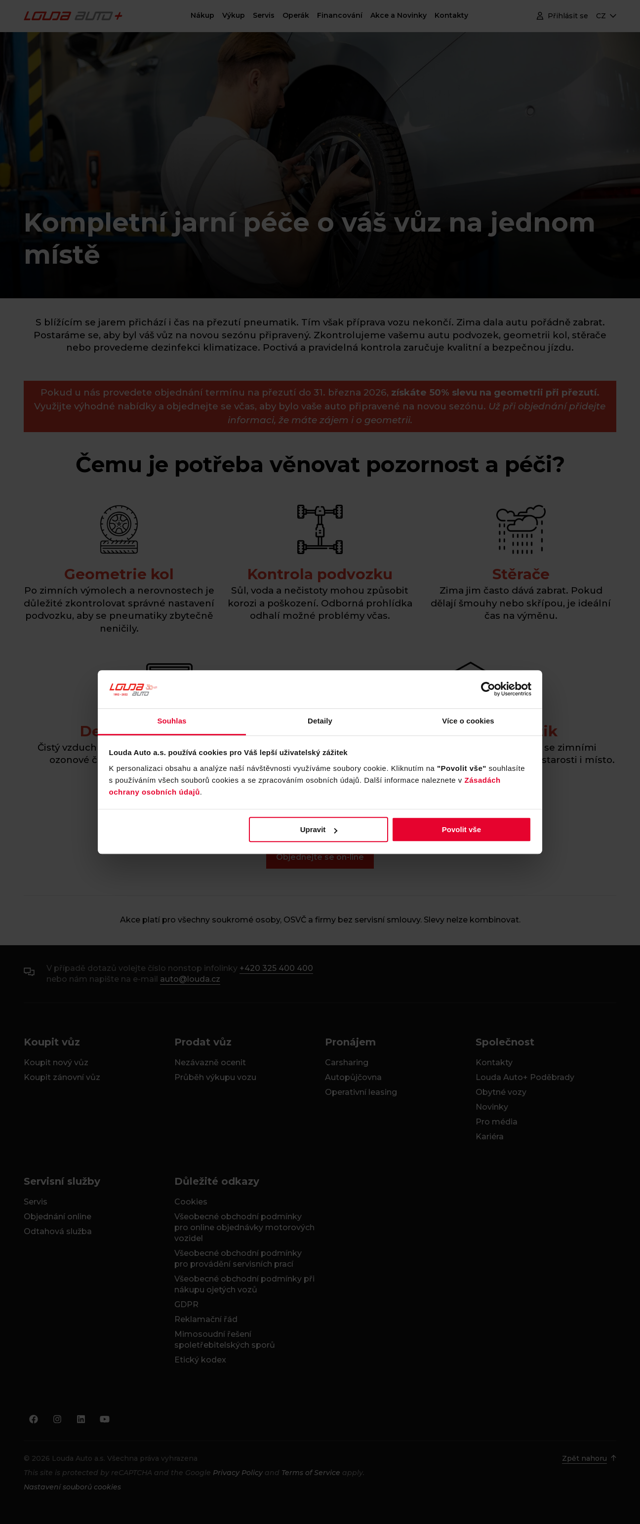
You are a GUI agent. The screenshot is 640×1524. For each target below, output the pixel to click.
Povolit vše (461, 829)
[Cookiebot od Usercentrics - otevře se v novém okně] (488, 689)
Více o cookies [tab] (468, 721)
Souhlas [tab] (171, 721)
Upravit (319, 829)
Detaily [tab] (320, 721)
